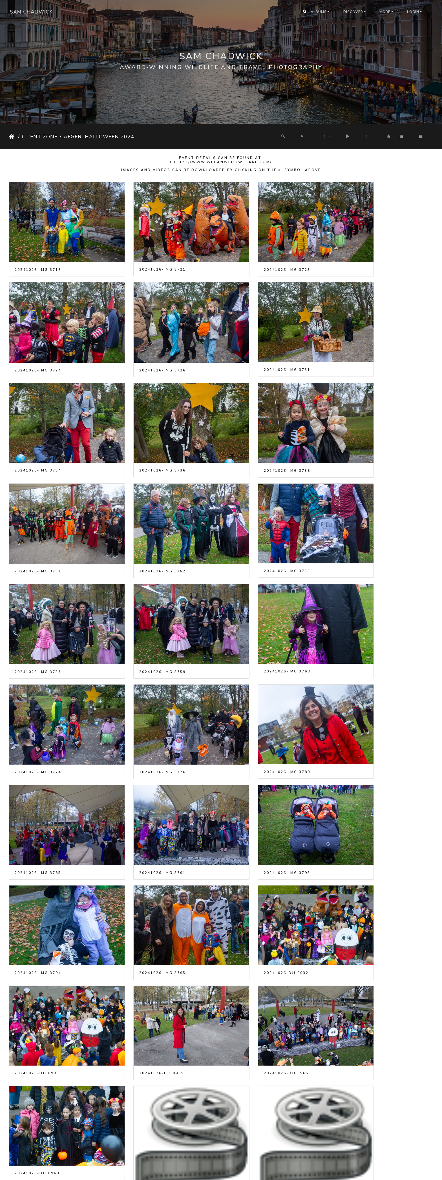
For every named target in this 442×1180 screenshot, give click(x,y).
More (384, 12)
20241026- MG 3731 (146, 347)
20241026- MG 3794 (146, 704)
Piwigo (229, 1172)
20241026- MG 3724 (362, 258)
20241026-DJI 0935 (37, 1033)
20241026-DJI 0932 (361, 704)
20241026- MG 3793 (38, 705)
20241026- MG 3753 (362, 437)
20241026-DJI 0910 (37, 913)
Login (413, 12)
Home (12, 136)
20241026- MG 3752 (254, 437)
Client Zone (40, 136)
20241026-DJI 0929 (361, 913)
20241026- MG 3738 (38, 437)
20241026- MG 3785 (254, 615)
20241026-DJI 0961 (37, 1152)
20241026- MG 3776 (38, 615)
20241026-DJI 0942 (145, 1033)
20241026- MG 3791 (362, 615)
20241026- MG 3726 (38, 348)
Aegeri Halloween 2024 (99, 136)
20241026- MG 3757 (38, 526)
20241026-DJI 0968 (361, 793)
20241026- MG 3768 (254, 526)
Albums (319, 12)
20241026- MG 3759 (146, 526)
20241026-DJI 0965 (253, 793)
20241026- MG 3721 (146, 258)
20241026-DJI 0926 (253, 913)
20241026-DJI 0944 (253, 1033)
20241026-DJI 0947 (361, 1033)
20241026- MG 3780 (146, 615)
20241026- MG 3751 (146, 437)
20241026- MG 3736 (362, 347)
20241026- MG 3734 (254, 347)
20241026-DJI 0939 (145, 793)
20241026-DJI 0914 (145, 913)
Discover (353, 12)
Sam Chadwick (31, 11)
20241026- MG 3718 (38, 258)
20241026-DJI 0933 (37, 793)
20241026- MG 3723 (254, 258)
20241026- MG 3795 (254, 704)
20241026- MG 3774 (362, 526)
